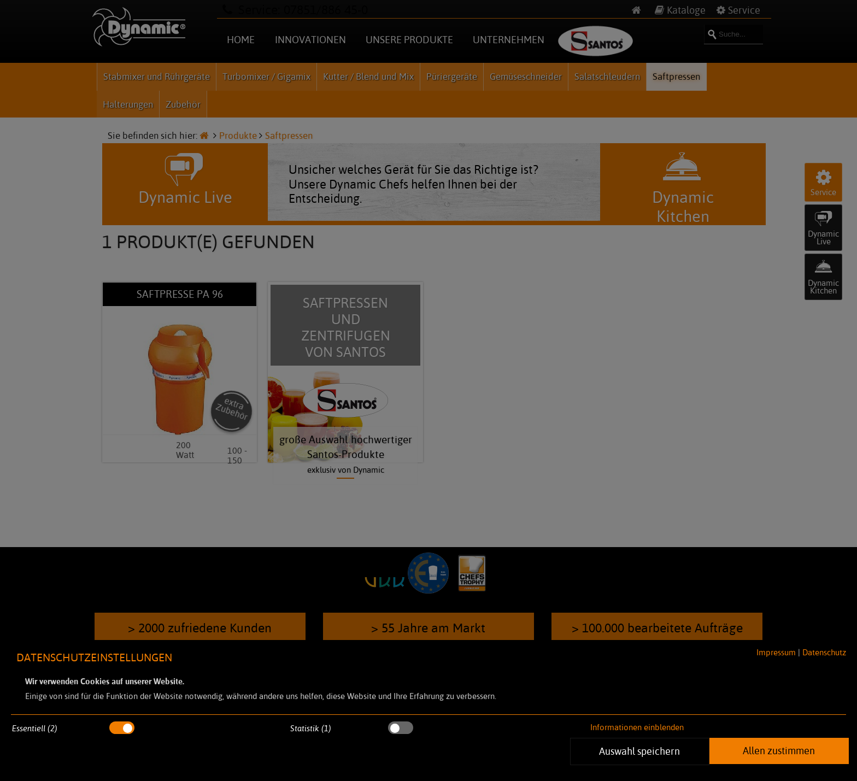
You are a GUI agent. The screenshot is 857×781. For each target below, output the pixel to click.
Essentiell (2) (34, 728)
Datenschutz (824, 652)
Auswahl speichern (640, 750)
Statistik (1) (310, 728)
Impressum (776, 652)
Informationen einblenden (637, 727)
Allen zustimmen (779, 750)
